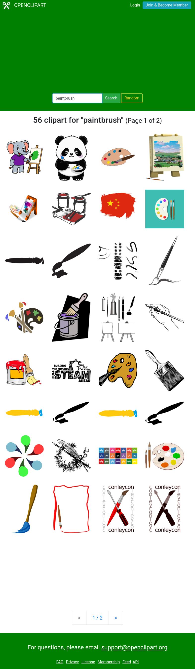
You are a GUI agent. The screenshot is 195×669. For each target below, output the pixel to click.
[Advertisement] (97, 52)
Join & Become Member (167, 5)
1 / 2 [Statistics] (97, 618)
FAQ (59, 662)
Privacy (72, 662)
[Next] (116, 618)
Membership (109, 662)
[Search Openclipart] (77, 98)
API (136, 662)
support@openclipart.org (134, 647)
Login (135, 5)
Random (131, 98)
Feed (126, 662)
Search (111, 98)
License (88, 662)
